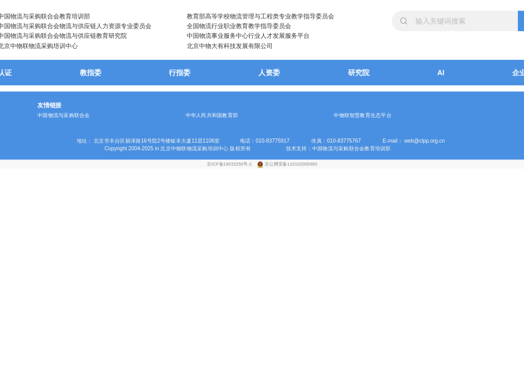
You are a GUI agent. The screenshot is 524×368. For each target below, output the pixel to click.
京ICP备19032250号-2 (230, 164)
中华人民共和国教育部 (212, 115)
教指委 (90, 72)
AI (441, 72)
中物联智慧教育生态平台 (362, 115)
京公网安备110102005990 (291, 164)
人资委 (269, 72)
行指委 (179, 72)
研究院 (358, 72)
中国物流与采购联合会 (63, 115)
